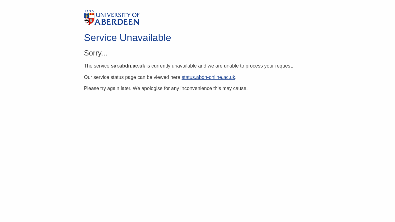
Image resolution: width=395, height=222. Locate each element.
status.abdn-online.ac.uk (208, 77)
